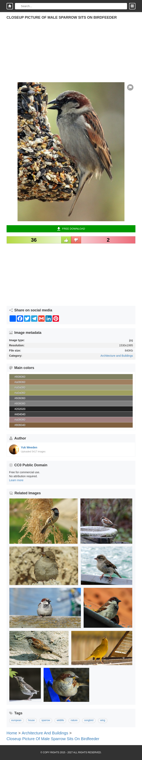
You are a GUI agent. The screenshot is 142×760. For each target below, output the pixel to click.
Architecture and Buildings (117, 355)
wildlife (60, 720)
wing (102, 720)
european (16, 720)
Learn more (16, 480)
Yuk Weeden (29, 447)
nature (74, 720)
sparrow (45, 720)
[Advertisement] (71, 54)
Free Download (71, 229)
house (31, 720)
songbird (88, 720)
